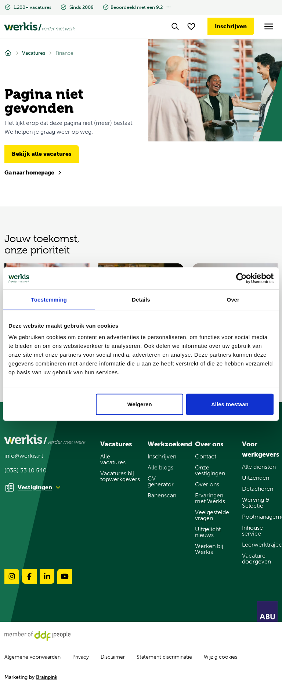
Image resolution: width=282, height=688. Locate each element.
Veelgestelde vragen (212, 515)
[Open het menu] (269, 26)
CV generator (161, 481)
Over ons (207, 484)
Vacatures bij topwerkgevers (118, 476)
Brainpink (46, 677)
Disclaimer (113, 657)
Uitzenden (255, 478)
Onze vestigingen (210, 470)
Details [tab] (141, 299)
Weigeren (139, 404)
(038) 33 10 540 (25, 470)
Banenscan (162, 495)
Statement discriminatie (164, 657)
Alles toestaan (230, 404)
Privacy (80, 657)
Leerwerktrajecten (260, 545)
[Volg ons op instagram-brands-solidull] (11, 576)
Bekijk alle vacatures (42, 153)
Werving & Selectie (256, 503)
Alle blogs (160, 468)
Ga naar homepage (33, 172)
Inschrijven (231, 26)
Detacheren (257, 489)
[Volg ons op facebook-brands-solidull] (29, 576)
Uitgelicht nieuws (208, 532)
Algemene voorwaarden (32, 657)
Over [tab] (233, 299)
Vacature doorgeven (256, 559)
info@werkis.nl (23, 456)
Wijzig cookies (220, 657)
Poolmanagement (260, 517)
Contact (205, 457)
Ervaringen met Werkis (210, 498)
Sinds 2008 (77, 7)
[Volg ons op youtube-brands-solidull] (64, 576)
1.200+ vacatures (27, 7)
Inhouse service (252, 531)
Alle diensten (259, 467)
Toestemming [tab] (49, 299)
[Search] (175, 26)
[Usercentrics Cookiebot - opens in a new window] (241, 278)
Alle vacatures (113, 459)
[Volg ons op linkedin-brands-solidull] (47, 576)
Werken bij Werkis (209, 549)
